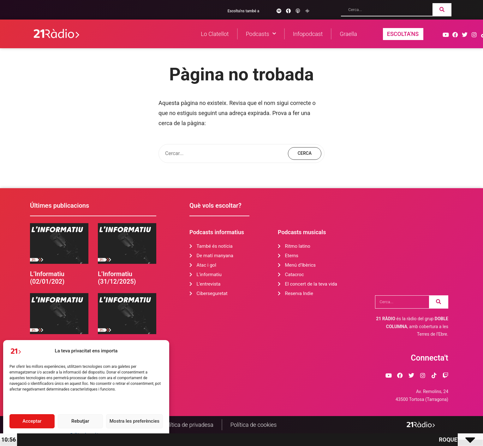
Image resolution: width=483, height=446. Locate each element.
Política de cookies (253, 424)
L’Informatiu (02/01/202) (47, 277)
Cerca (305, 153)
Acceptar (31, 421)
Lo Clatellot (215, 34)
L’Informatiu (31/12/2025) (117, 277)
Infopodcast (308, 34)
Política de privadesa (187, 424)
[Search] (441, 9)
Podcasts (261, 34)
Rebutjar (80, 421)
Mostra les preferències (134, 421)
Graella (348, 34)
